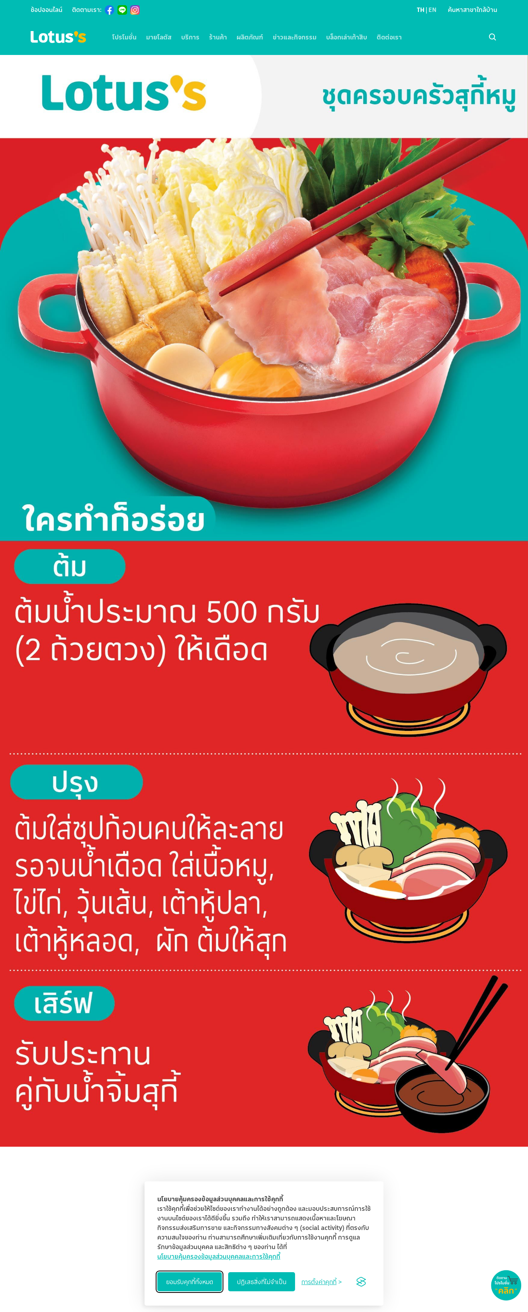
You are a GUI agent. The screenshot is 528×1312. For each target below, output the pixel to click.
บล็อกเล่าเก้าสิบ (346, 37)
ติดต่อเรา (389, 37)
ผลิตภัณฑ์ (250, 37)
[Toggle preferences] (321, 1282)
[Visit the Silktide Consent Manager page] (361, 1281)
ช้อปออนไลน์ (47, 9)
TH (420, 9)
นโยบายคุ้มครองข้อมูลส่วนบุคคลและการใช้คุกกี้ (218, 1256)
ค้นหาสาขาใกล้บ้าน (472, 9)
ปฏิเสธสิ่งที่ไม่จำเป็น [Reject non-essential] (261, 1282)
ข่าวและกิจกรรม (295, 37)
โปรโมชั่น (124, 37)
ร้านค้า (218, 37)
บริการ (190, 37)
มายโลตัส (159, 37)
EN (432, 9)
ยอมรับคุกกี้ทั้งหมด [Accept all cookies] (189, 1282)
